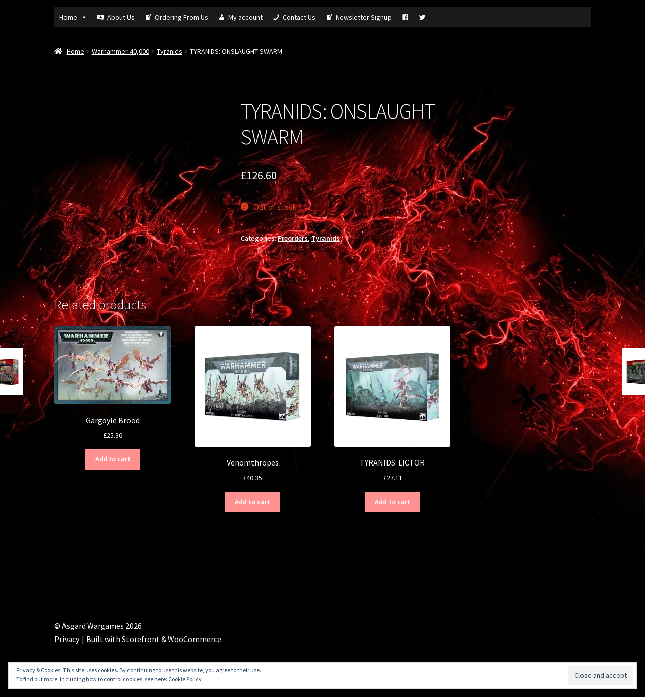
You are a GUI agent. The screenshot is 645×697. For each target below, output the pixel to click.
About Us (121, 17)
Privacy (66, 639)
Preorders (293, 238)
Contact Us (299, 17)
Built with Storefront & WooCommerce (153, 639)
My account (245, 17)
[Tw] (422, 17)
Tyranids (169, 51)
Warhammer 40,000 (120, 51)
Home (73, 17)
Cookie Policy (185, 679)
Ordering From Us (181, 17)
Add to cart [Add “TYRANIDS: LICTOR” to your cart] (392, 501)
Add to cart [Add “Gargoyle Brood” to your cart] (113, 458)
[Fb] (405, 17)
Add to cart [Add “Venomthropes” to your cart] (252, 501)
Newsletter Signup (364, 17)
